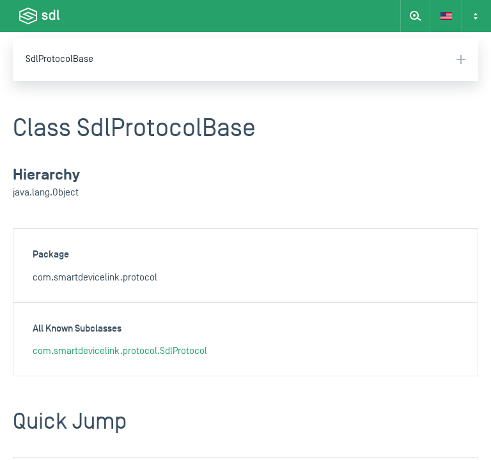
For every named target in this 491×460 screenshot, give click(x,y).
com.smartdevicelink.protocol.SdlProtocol (120, 351)
